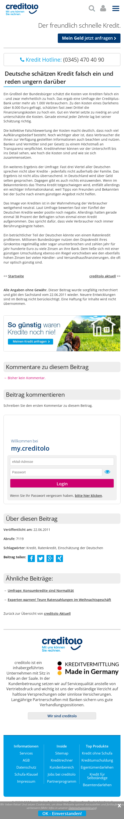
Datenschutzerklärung (82, 808)
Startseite (16, 274)
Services (26, 751)
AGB (26, 758)
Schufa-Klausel (26, 772)
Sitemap (61, 751)
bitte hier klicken (88, 493)
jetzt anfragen (89, 36)
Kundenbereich (62, 765)
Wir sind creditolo (62, 714)
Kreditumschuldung (97, 758)
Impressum (26, 779)
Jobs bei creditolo (62, 772)
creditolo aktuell (102, 274)
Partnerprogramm (61, 779)
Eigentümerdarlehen (97, 765)
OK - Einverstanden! (62, 813)
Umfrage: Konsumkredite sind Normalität (41, 588)
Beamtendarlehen (97, 783)
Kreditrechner (62, 758)
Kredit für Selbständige (97, 774)
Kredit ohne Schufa (97, 751)
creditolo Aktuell (57, 611)
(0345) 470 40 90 (83, 57)
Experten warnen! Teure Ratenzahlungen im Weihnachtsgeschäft (59, 598)
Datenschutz (26, 765)
